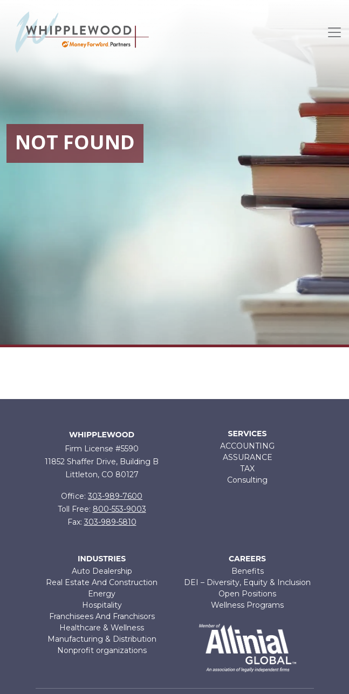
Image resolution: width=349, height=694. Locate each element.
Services (247, 433)
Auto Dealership (102, 571)
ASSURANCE (247, 457)
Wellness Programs (247, 605)
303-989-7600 (115, 496)
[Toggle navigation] (334, 32)
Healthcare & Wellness (101, 628)
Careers (247, 559)
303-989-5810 (110, 522)
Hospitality (102, 605)
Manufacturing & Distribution (101, 639)
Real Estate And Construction (102, 582)
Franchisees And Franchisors (102, 616)
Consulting (247, 480)
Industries (102, 559)
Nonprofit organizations (102, 650)
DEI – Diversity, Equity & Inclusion (247, 582)
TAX (247, 468)
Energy (101, 594)
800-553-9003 (119, 509)
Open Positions (247, 594)
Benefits (247, 571)
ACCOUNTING (247, 446)
